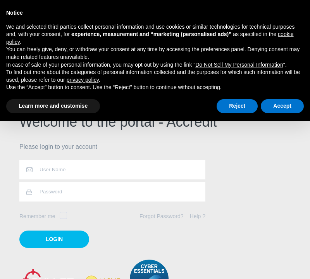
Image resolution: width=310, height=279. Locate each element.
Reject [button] (237, 106)
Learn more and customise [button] (53, 106)
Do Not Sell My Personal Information (239, 65)
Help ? (197, 216)
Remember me (43, 216)
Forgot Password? (162, 216)
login (54, 239)
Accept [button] (282, 106)
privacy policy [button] (83, 80)
